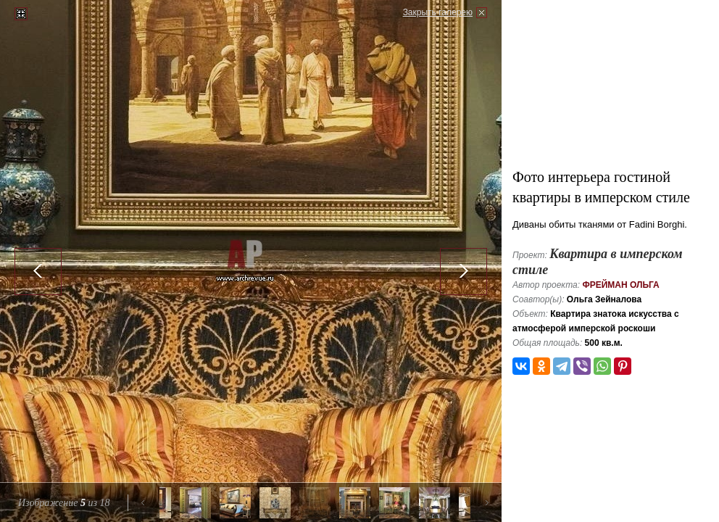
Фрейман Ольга (620, 285)
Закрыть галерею (438, 12)
